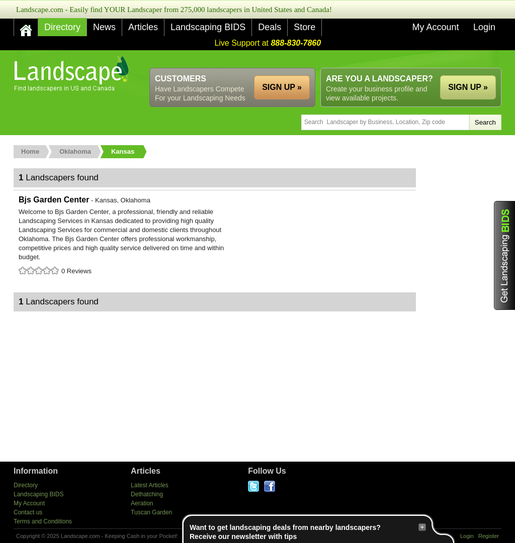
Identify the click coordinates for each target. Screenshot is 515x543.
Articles (143, 27)
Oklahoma (75, 151)
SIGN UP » (468, 87)
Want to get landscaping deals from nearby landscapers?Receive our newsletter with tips (308, 531)
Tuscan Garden (151, 512)
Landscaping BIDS (207, 27)
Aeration (142, 503)
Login (484, 27)
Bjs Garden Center (215, 236)
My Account (435, 27)
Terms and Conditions (43, 521)
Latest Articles (149, 485)
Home (30, 151)
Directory (62, 27)
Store (304, 27)
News (104, 27)
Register (488, 536)
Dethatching (147, 494)
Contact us (28, 512)
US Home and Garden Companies (73, 73)
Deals (269, 27)
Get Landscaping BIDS (504, 255)
